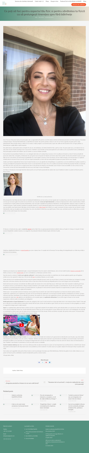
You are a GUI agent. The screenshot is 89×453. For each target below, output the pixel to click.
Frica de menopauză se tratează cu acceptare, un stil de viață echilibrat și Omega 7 (48, 397)
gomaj (29, 229)
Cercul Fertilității (30, 438)
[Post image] (6, 397)
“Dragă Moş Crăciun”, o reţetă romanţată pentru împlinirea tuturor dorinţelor (48, 406)
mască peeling (25, 250)
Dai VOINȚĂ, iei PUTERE (32, 436)
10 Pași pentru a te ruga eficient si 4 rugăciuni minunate (54, 434)
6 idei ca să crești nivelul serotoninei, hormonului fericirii (20, 405)
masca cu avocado (75, 271)
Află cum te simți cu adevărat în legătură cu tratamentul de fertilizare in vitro (55, 442)
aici (34, 277)
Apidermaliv (20, 272)
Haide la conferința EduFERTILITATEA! (17, 396)
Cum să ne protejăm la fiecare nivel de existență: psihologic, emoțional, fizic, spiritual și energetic (76, 406)
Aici (17, 297)
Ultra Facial (42, 207)
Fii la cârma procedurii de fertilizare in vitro (34, 432)
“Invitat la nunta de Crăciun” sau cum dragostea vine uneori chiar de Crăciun (76, 397)
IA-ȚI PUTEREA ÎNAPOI (31, 429)
